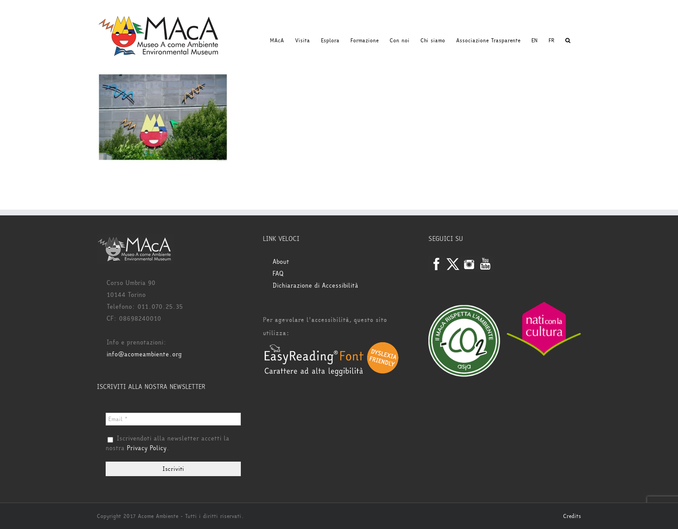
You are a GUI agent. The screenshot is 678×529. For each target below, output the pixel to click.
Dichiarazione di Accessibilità (315, 285)
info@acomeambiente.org (144, 354)
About (281, 261)
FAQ (278, 273)
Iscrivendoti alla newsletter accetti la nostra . (167, 443)
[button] (567, 40)
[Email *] (173, 419)
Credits (572, 516)
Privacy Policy (146, 448)
